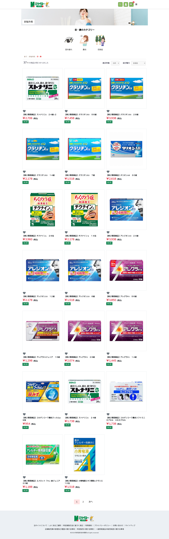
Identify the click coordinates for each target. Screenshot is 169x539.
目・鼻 (39, 57)
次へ (91, 501)
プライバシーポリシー (102, 526)
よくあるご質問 (55, 526)
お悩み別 (32, 57)
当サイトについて (40, 526)
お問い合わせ (118, 526)
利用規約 (88, 526)
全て (25, 57)
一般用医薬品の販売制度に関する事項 (110, 529)
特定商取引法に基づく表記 (73, 526)
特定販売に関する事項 (85, 529)
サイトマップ (130, 526)
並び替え (126, 63)
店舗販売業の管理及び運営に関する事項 (60, 529)
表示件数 (106, 63)
